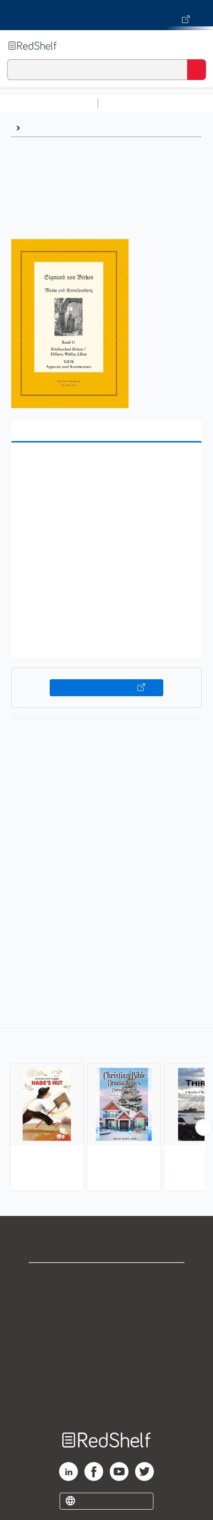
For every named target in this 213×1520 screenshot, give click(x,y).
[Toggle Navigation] (196, 46)
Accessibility (106, 1381)
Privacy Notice (107, 1319)
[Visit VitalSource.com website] (106, 15)
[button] (105, 464)
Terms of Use (106, 1339)
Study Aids (127, 103)
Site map (106, 1402)
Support (106, 1298)
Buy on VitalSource (106, 687)
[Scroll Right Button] (203, 1127)
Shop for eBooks (106, 1277)
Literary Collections (59, 127)
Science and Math (184, 103)
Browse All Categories (48, 103)
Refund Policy (106, 1360)
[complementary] (106, 1110)
